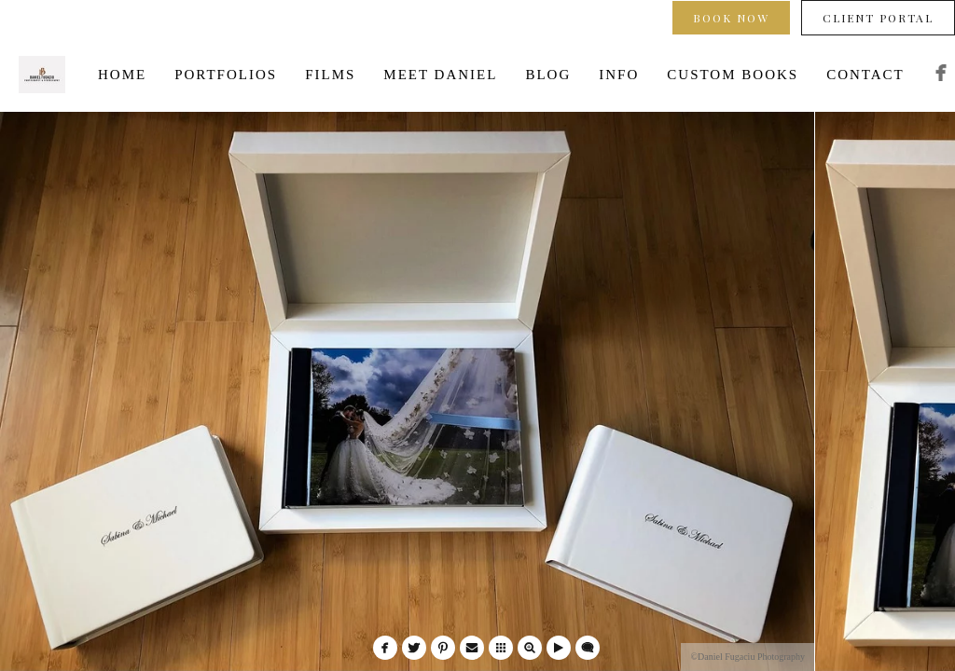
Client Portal (878, 17)
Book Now (731, 17)
